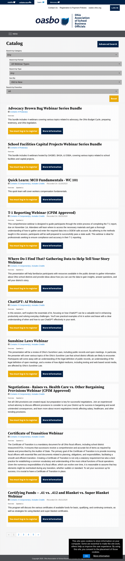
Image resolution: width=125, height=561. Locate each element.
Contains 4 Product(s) (19, 112)
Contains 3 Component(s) (20, 184)
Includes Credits (38, 184)
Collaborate (25, 2)
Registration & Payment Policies (73, 8)
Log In (115, 8)
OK (86, 556)
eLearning (40, 2)
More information (101, 556)
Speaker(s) (19, 188)
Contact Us (53, 8)
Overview (11, 116)
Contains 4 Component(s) (20, 216)
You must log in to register (23, 131)
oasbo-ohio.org (95, 8)
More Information (52, 131)
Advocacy (54, 2)
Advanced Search (108, 44)
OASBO (11, 2)
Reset (114, 98)
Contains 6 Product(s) (19, 148)
